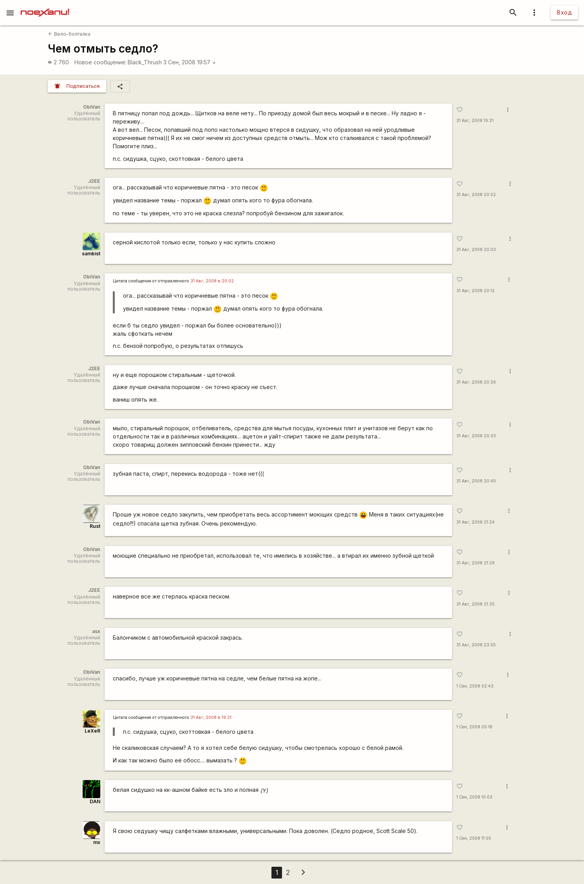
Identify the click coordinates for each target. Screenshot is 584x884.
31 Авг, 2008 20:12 (475, 290)
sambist (91, 253)
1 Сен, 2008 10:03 (474, 797)
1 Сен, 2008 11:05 (473, 838)
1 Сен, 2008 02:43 (475, 686)
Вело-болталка (69, 34)
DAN (95, 801)
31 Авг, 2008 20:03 (476, 249)
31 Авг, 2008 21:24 (475, 522)
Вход (564, 12)
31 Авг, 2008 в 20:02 (212, 281)
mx (96, 842)
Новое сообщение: (100, 62)
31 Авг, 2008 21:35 (475, 604)
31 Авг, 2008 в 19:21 (210, 717)
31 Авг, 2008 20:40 (476, 481)
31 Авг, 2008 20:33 (476, 435)
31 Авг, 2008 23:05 (476, 645)
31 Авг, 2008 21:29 (475, 563)
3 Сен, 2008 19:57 (189, 62)
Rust (95, 526)
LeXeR (92, 731)
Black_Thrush (145, 62)
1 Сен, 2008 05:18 (474, 726)
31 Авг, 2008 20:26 (476, 382)
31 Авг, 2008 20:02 (476, 194)
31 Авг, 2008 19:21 (475, 120)
